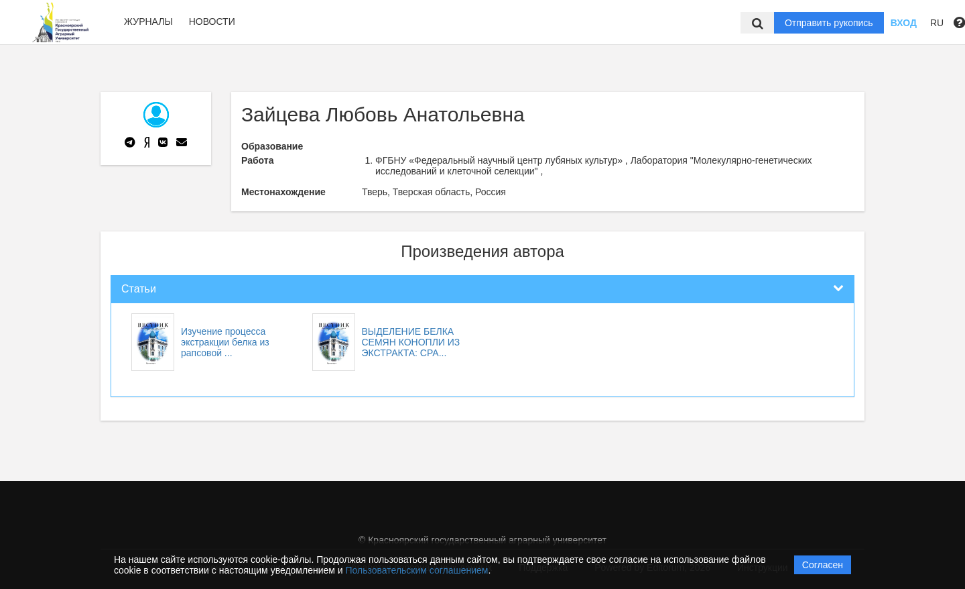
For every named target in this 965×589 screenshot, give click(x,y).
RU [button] (937, 22)
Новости (212, 21)
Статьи (138, 288)
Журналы (148, 21)
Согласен (822, 564)
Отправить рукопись (829, 22)
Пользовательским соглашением (417, 570)
